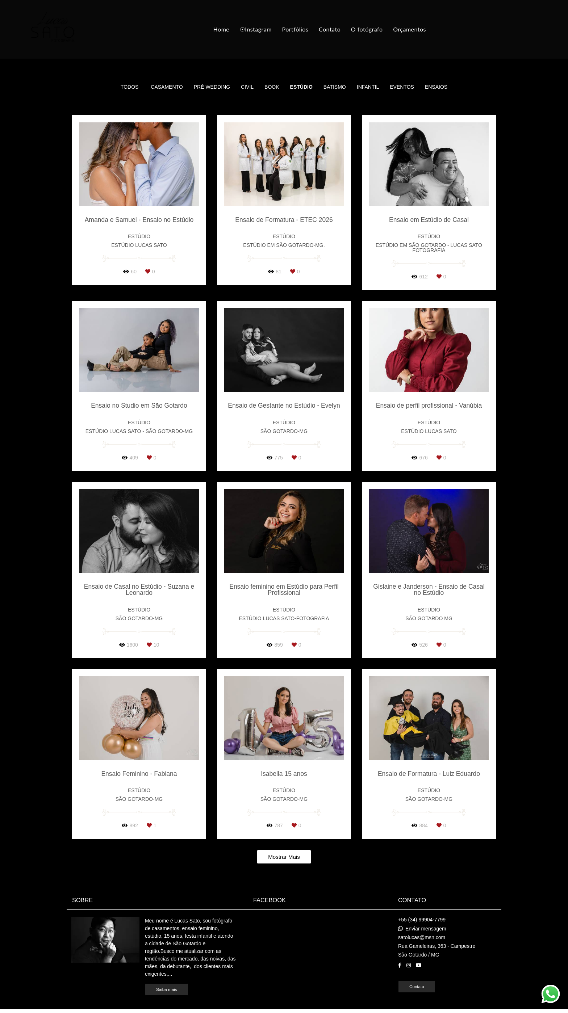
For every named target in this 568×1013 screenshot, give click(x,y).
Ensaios (436, 86)
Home (221, 29)
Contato (330, 29)
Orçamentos (409, 29)
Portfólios (295, 29)
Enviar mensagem (425, 928)
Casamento (167, 86)
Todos (130, 86)
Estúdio (301, 86)
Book (271, 86)
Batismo (334, 86)
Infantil (368, 86)
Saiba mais (166, 989)
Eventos (402, 86)
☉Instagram (256, 29)
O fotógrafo (367, 29)
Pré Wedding (212, 86)
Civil (247, 86)
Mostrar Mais (284, 857)
